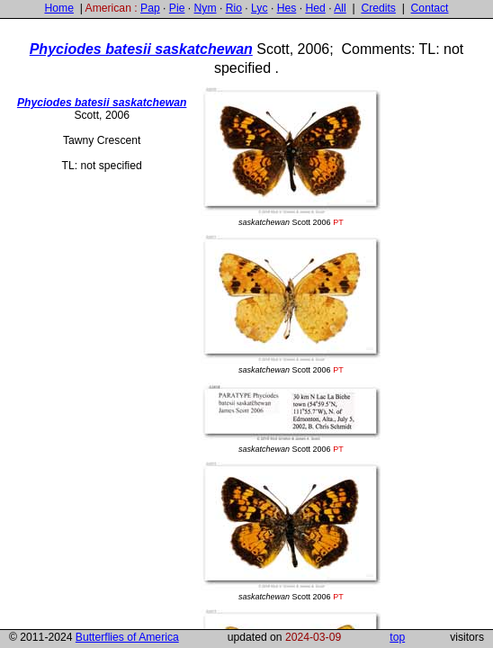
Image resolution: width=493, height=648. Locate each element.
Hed (315, 8)
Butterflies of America (127, 637)
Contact (430, 8)
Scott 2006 (291, 157)
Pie (177, 8)
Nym (205, 8)
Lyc (259, 8)
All (340, 8)
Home (58, 8)
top (397, 637)
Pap (150, 8)
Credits (378, 8)
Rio (234, 8)
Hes (287, 8)
